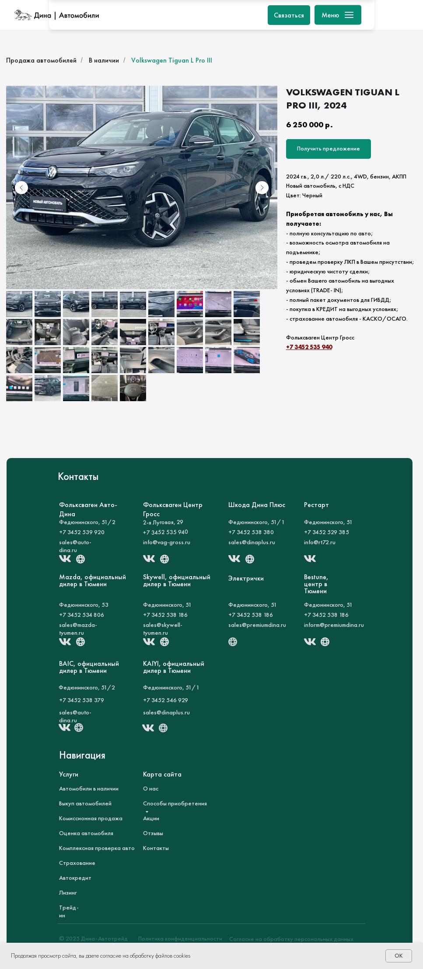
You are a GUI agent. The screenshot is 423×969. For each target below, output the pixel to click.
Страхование (77, 863)
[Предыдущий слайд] (21, 187)
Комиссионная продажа (90, 818)
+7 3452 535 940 (309, 347)
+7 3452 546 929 (165, 700)
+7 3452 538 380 (251, 532)
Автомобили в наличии (89, 788)
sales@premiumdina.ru (257, 625)
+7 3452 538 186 (165, 615)
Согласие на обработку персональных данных (291, 939)
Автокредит (75, 878)
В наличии (104, 60)
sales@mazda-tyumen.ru (78, 629)
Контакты (156, 848)
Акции (151, 818)
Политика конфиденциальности (180, 938)
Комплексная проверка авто (97, 848)
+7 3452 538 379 (81, 700)
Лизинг (68, 892)
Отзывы (153, 833)
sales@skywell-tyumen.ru (162, 629)
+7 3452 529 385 (326, 532)
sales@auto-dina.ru (75, 546)
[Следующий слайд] (262, 187)
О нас (150, 788)
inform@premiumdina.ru (334, 625)
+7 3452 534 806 (81, 615)
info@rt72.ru (320, 542)
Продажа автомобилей (41, 60)
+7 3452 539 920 (82, 532)
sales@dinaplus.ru (251, 542)
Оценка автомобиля (86, 833)
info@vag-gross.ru (166, 542)
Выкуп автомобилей (85, 803)
